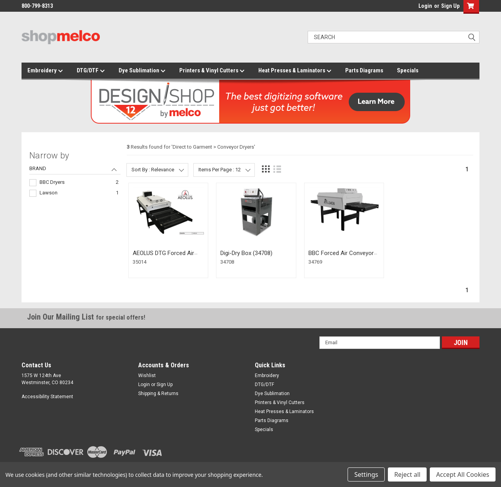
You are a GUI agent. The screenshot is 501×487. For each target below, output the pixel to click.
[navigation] (74, 174)
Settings (366, 474)
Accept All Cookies (462, 474)
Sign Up (450, 6)
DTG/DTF (91, 71)
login (416, 8)
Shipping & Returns (158, 393)
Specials (407, 70)
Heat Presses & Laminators (295, 71)
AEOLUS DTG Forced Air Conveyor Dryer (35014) (163, 257)
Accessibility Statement (47, 396)
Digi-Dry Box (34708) (246, 253)
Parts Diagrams (364, 70)
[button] (469, 7)
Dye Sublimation (142, 71)
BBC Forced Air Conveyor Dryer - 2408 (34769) (341, 257)
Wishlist (147, 375)
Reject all (407, 474)
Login (425, 6)
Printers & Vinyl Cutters (212, 71)
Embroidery (45, 71)
